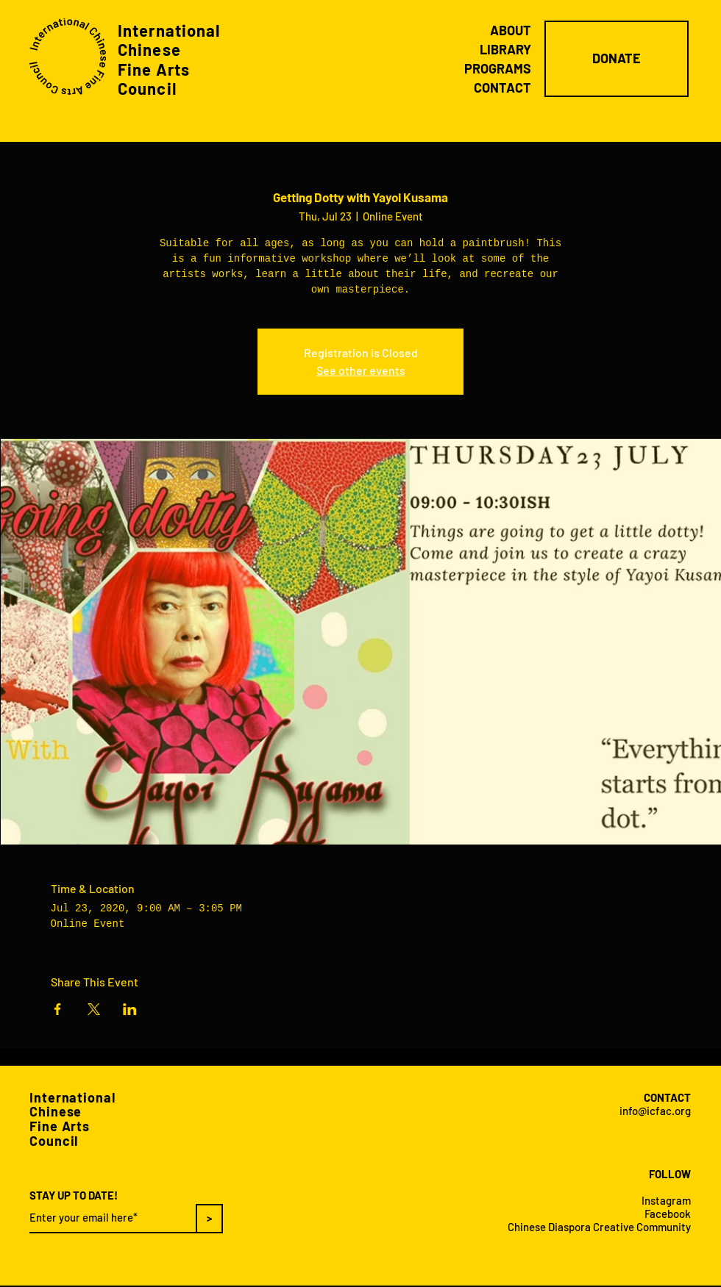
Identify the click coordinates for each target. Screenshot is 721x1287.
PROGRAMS (497, 68)
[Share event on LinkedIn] (130, 1009)
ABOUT (510, 30)
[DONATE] (616, 59)
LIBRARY (505, 49)
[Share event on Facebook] (58, 1009)
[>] (209, 1218)
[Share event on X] (94, 1009)
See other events (360, 370)
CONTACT (502, 87)
